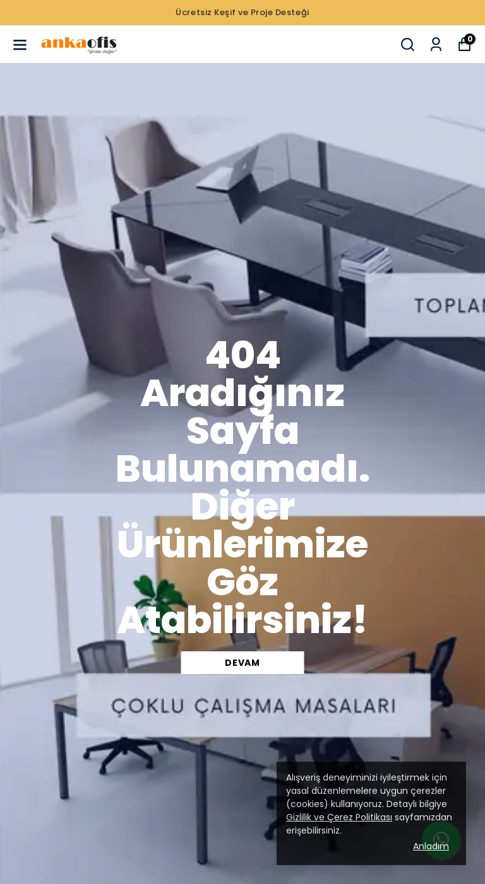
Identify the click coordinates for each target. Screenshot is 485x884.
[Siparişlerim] (436, 44)
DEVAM (242, 662)
